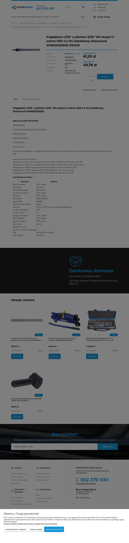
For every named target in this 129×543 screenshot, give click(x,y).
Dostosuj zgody (36, 529)
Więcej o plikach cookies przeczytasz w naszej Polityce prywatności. (30, 524)
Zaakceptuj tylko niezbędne (15, 529)
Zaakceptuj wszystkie (54, 529)
